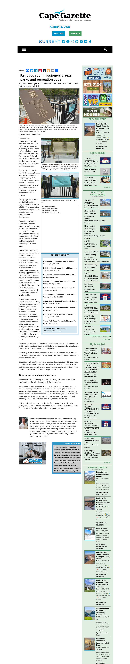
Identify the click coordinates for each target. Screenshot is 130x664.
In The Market (97, 344)
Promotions (95, 336)
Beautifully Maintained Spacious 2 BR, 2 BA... (102, 642)
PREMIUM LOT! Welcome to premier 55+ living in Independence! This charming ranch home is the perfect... (103, 626)
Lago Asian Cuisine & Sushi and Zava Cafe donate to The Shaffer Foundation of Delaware (90, 179)
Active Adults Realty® (90, 322)
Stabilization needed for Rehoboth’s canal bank (61, 281)
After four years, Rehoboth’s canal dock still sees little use (66, 294)
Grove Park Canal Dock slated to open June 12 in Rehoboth (66, 321)
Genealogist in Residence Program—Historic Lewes (92, 453)
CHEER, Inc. (91, 171)
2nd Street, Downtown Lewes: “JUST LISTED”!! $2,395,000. (90, 285)
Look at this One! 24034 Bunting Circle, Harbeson (91, 253)
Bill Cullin (90, 270)
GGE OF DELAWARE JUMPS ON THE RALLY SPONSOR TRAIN (92, 425)
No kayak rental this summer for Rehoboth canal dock (64, 308)
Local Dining (97, 153)
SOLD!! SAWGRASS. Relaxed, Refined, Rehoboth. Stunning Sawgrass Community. (91, 242)
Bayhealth (90, 401)
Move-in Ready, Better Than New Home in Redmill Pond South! (91, 266)
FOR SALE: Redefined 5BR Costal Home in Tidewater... (102, 583)
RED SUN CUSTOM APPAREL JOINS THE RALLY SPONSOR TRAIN (91, 409)
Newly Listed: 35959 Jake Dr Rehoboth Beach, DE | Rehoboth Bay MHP (91, 212)
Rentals (105, 339)
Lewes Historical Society (91, 388)
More (106, 187)
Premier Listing (97, 119)
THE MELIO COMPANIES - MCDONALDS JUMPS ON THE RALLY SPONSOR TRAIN (91, 160)
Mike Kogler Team (89, 248)
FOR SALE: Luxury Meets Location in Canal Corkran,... (103, 501)
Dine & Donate (90, 169)
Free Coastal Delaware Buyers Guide (91, 317)
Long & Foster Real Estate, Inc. (102, 493)
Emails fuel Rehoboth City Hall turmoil (67, 457)
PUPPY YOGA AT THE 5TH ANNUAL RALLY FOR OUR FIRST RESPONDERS (91, 367)
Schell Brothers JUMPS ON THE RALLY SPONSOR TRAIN (91, 296)
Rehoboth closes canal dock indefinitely (59, 288)
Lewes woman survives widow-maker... (67, 452)
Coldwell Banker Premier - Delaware (91, 207)
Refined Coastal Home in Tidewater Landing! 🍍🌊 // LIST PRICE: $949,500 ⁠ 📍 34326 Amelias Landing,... (103, 595)
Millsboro (99, 617)
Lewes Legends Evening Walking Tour (91, 382)
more (106, 462)
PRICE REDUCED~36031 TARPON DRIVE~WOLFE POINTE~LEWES (91, 306)
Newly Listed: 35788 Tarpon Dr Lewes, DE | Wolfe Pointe (91, 227)
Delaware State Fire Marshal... (64, 463)
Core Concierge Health (91, 358)
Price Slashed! (101, 528)
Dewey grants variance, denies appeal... (68, 455)
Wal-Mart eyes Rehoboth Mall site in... (67, 449)
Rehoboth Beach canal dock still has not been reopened (65, 268)
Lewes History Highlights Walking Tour (92, 440)
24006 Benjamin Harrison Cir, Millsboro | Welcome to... (102, 611)
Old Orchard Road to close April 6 (66, 471)
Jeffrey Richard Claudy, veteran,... (66, 465)
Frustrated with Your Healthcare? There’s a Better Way (91, 352)
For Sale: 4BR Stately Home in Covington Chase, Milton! (103, 127)
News (105, 336)
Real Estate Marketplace (97, 193)
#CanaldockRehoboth (52, 331)
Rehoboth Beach (101, 507)
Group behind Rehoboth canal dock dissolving (61, 301)
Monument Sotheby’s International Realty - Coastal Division (94, 219)
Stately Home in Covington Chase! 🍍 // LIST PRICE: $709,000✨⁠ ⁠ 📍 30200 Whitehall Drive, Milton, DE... (103, 139)
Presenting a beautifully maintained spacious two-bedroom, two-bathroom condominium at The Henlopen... (103, 656)
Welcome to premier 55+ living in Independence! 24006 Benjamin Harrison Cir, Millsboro (90, 328)
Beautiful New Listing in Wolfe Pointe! (102, 474)
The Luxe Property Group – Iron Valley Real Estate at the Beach (96, 259)
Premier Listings (97, 467)
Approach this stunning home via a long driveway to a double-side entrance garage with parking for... (103, 486)
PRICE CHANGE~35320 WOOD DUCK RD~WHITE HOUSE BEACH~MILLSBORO (91, 274)
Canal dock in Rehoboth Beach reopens (59, 261)
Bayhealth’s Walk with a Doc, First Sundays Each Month (91, 395)
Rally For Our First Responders (90, 165)
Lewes (98, 479)
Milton (98, 133)
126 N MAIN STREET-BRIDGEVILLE (90, 201)
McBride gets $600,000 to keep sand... (67, 468)
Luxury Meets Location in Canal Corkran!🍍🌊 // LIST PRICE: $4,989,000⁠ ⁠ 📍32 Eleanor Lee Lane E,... (103, 516)
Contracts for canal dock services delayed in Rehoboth (64, 314)
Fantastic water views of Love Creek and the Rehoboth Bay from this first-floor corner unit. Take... (102, 537)
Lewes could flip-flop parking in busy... (67, 460)
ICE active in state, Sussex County (66, 447)
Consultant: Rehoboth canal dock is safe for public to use (65, 275)
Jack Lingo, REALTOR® (101, 147)
